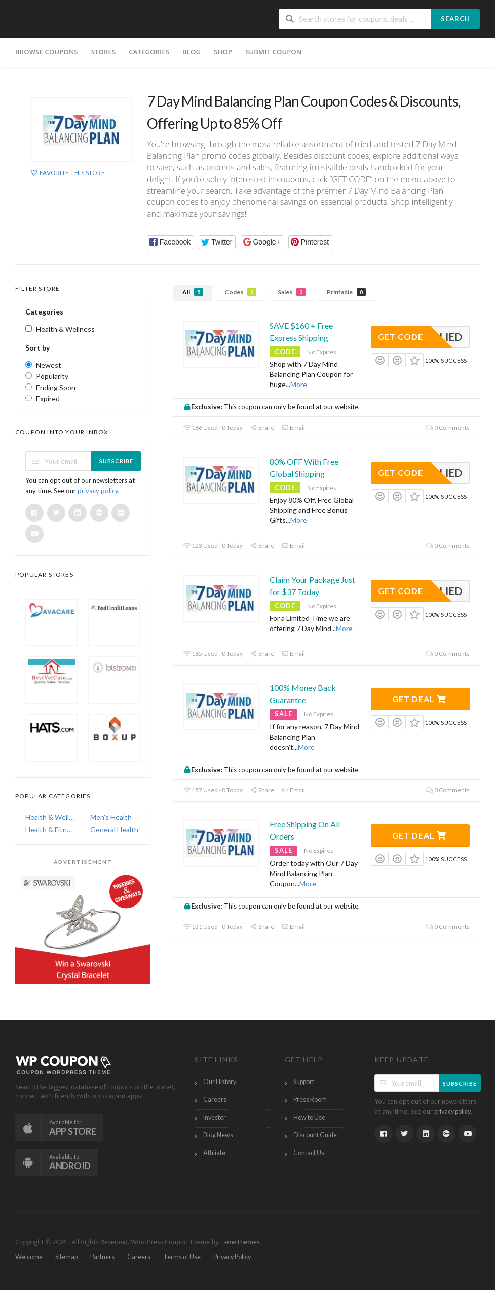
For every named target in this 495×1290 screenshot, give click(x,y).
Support (303, 1082)
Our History (219, 1082)
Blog (191, 51)
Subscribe (116, 461)
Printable (346, 292)
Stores (103, 51)
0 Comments (448, 427)
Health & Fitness (50, 829)
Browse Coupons (46, 51)
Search (455, 19)
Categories (149, 51)
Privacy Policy (232, 1257)
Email (293, 427)
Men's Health (111, 817)
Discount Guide (315, 1135)
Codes (240, 292)
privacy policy (98, 490)
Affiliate (214, 1153)
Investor (214, 1117)
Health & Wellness (50, 817)
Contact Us (308, 1153)
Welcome (29, 1257)
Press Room (310, 1099)
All (192, 292)
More (298, 384)
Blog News (218, 1135)
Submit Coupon (273, 51)
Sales (292, 292)
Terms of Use (182, 1257)
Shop (223, 51)
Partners (102, 1257)
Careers (214, 1099)
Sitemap (66, 1257)
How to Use (309, 1117)
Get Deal (419, 699)
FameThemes (240, 1242)
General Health (114, 829)
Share (262, 427)
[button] (170, 242)
